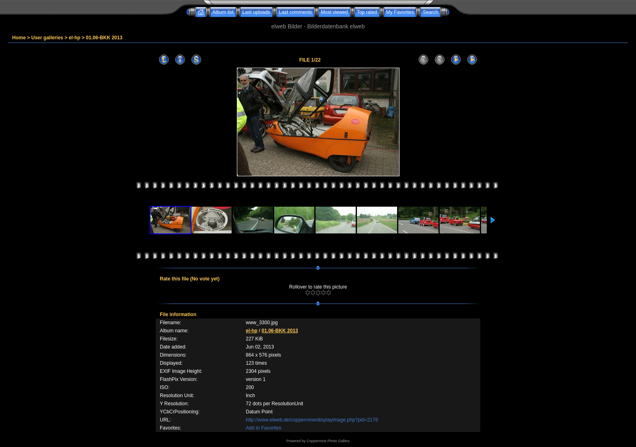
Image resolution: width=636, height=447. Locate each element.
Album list (223, 12)
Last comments (295, 12)
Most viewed (334, 12)
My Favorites (400, 12)
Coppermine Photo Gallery (328, 441)
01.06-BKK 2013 (104, 38)
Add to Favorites (263, 428)
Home (19, 38)
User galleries (47, 38)
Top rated (367, 12)
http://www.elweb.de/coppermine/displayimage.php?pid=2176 (312, 420)
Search (430, 12)
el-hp (74, 38)
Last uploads (256, 12)
